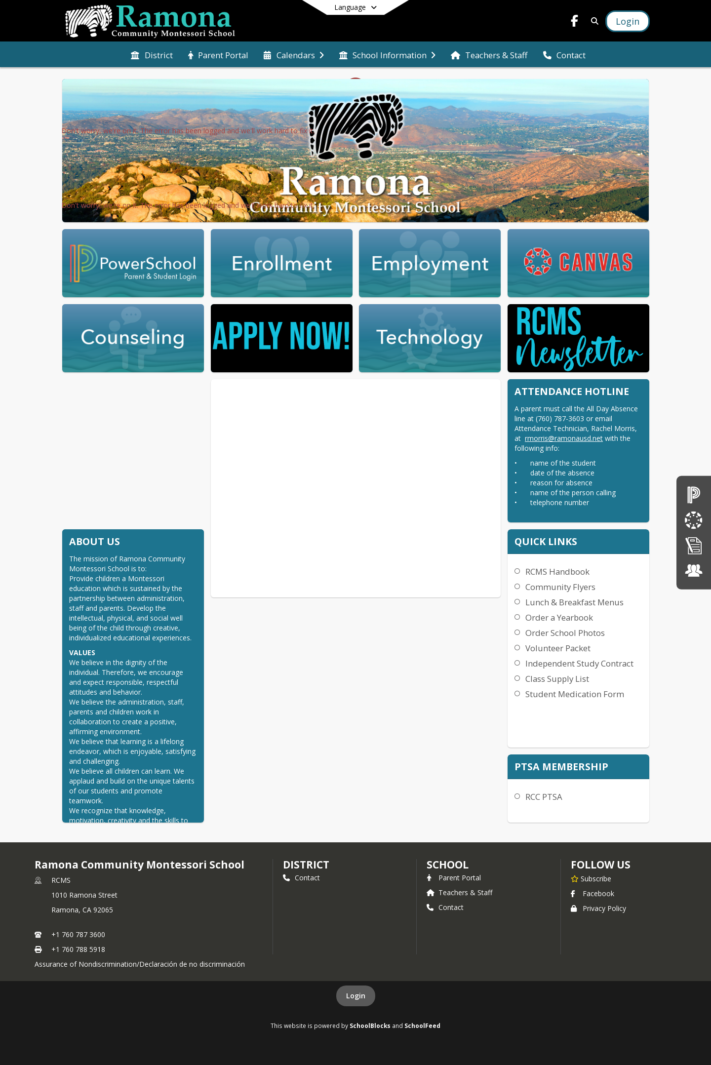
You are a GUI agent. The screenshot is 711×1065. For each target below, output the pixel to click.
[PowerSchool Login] (693, 494)
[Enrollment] (693, 545)
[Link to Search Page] (592, 21)
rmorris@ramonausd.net (564, 438)
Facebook (592, 893)
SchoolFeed (422, 1025)
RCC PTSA (543, 796)
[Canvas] (693, 520)
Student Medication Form (574, 694)
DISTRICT (306, 864)
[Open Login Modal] (627, 21)
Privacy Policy (598, 908)
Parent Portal (454, 877)
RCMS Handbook (557, 571)
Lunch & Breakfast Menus (574, 602)
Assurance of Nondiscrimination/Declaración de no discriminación (140, 964)
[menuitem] (151, 54)
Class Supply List (557, 678)
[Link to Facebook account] (574, 22)
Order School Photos (565, 632)
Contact (301, 877)
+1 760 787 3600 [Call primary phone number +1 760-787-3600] (78, 934)
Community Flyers (560, 586)
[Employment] (693, 570)
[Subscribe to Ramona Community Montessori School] (591, 878)
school (448, 864)
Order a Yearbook (559, 617)
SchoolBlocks (370, 1025)
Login (355, 995)
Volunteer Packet (558, 648)
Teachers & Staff (459, 892)
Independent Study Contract (579, 663)
